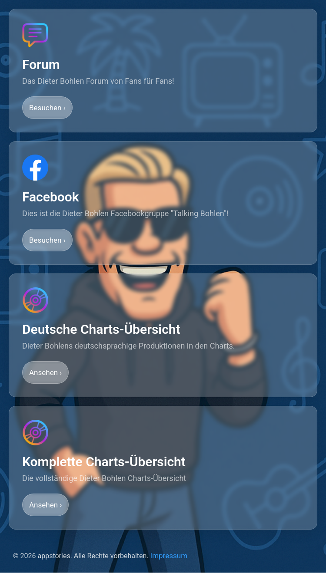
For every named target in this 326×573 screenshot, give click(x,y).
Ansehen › (45, 372)
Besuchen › (47, 107)
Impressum (169, 555)
